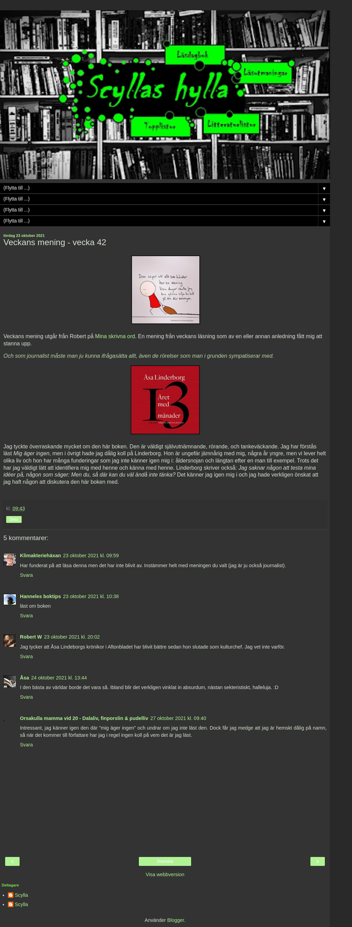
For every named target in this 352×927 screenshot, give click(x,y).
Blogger (175, 920)
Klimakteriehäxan (40, 555)
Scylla (21, 895)
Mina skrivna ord (115, 336)
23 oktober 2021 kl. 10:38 (91, 596)
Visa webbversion (165, 874)
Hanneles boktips (40, 596)
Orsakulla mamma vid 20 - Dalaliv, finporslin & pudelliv (84, 718)
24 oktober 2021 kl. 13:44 (59, 677)
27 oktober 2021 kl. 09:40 (178, 718)
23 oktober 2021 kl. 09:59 (91, 555)
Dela (14, 519)
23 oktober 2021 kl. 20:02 (72, 637)
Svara (26, 575)
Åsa (24, 677)
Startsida (165, 861)
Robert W (31, 637)
